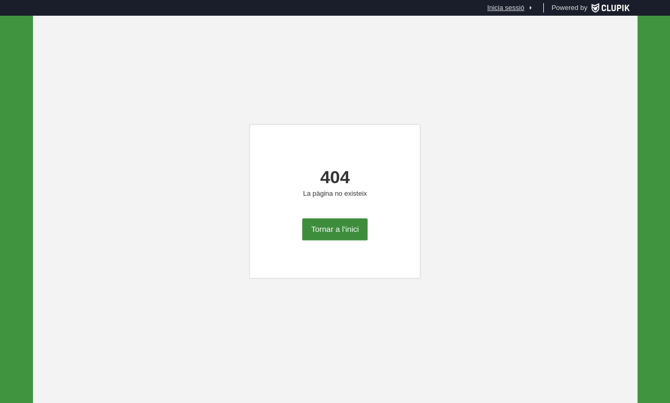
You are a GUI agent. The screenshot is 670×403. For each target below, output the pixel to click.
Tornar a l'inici (335, 229)
